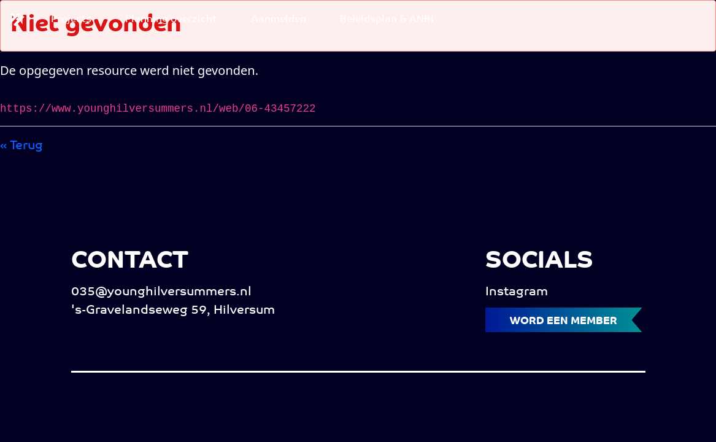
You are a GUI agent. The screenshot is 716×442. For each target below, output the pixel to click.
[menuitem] (71, 19)
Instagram (516, 292)
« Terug (21, 146)
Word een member (563, 321)
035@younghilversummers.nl (161, 292)
